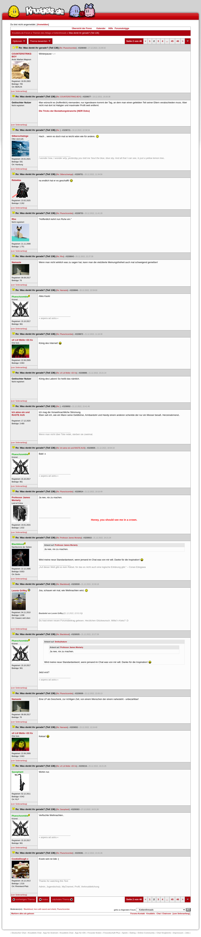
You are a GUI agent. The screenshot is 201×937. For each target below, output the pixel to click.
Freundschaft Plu (111, 933)
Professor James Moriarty (66, 545)
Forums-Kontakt (138, 913)
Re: (58, 130)
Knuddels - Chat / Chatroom (158, 913)
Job (187, 933)
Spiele (125, 933)
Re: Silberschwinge (65, 174)
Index (43, 899)
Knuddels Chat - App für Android (43, 933)
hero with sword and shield (45, 909)
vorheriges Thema (24, 899)
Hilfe (110, 28)
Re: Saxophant (63, 809)
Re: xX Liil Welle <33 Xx (67, 373)
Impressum (178, 933)
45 (172, 41)
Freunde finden (94, 933)
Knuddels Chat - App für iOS (73, 933)
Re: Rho (60, 256)
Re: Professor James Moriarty (69, 538)
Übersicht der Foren (82, 28)
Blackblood (28, 909)
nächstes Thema (62, 899)
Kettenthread (59, 33)
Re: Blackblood (63, 584)
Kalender (100, 28)
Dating (133, 933)
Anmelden (42, 24)
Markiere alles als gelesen (22, 913)
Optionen (19, 41)
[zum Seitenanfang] (19, 91)
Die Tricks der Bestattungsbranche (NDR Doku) (64, 111)
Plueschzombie (63, 909)
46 (178, 41)
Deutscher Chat (19, 933)
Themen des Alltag (42, 33)
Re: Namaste (62, 290)
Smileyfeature (61, 642)
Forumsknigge (122, 28)
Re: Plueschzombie (68, 48)
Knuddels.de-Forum (21, 33)
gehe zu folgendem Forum (125, 910)
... (167, 41)
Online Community (146, 933)
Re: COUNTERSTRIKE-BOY (69, 97)
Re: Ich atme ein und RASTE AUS (71, 448)
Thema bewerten (40, 41)
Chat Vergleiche (164, 933)
